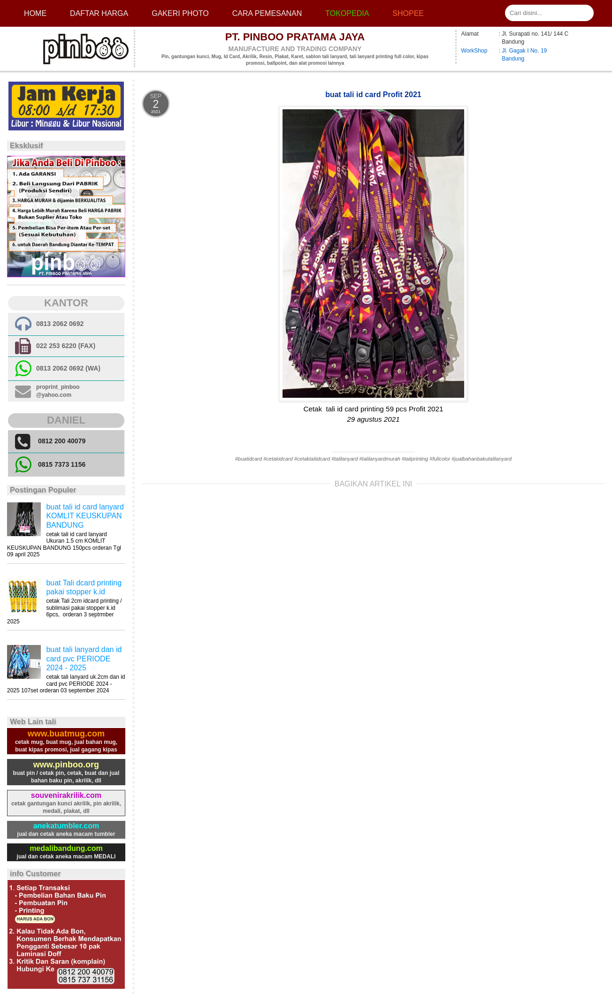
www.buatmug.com (66, 733)
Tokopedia (347, 13)
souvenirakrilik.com (66, 795)
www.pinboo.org (66, 764)
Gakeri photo (180, 13)
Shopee (408, 13)
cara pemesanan (267, 13)
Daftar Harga (99, 13)
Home (35, 13)
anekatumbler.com (66, 826)
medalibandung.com (66, 848)
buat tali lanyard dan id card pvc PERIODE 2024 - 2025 (84, 658)
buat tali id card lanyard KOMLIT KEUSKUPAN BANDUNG (84, 516)
